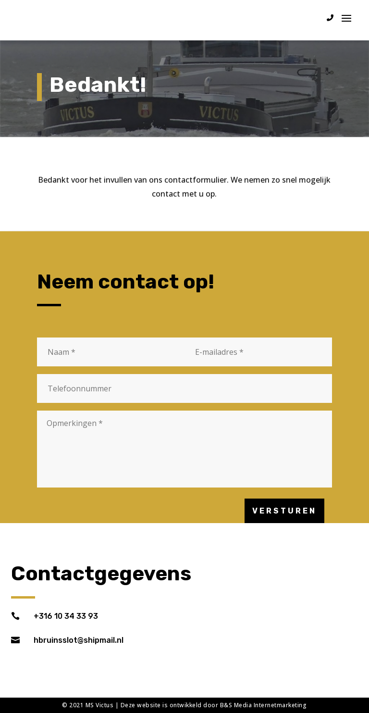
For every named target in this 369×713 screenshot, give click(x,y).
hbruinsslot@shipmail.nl (78, 640)
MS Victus (100, 705)
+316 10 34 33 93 (66, 616)
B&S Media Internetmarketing (263, 705)
